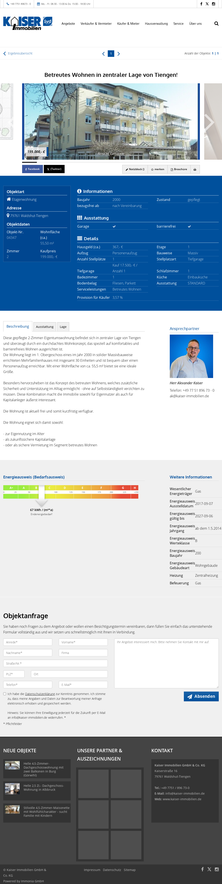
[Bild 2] (44, 162)
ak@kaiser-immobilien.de (189, 396)
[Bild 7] (118, 162)
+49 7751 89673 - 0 (20, 3)
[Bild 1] (29, 162)
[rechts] (119, 53)
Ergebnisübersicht (18, 53)
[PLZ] (13, 674)
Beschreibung (18, 326)
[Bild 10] (162, 162)
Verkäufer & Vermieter (96, 23)
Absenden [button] (205, 696)
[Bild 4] (74, 162)
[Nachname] (27, 652)
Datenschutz (112, 870)
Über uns (195, 23)
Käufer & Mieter (128, 23)
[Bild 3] (59, 162)
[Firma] (83, 652)
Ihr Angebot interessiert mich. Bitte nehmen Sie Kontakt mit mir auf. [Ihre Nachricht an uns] (166, 663)
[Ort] (69, 674)
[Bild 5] (88, 162)
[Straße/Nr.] (55, 663)
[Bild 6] (103, 162)
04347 (11, 237)
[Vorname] (83, 642)
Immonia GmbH (32, 881)
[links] (103, 53)
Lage (63, 327)
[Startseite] (27, 23)
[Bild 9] (148, 162)
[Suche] (219, 26)
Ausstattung (45, 327)
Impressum (92, 870)
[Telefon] (27, 684)
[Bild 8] (133, 162)
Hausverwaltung (156, 23)
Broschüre (179, 169)
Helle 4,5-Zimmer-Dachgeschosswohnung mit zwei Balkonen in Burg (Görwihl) (44, 769)
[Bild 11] (177, 162)
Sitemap (130, 870)
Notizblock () (134, 169)
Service (178, 23)
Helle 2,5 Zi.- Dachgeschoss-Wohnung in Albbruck (44, 788)
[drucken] (195, 169)
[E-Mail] (83, 684)
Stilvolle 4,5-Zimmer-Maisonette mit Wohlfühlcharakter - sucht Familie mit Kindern (47, 812)
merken (157, 169)
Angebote (68, 23)
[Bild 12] (192, 162)
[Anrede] (27, 642)
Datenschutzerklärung (40, 694)
